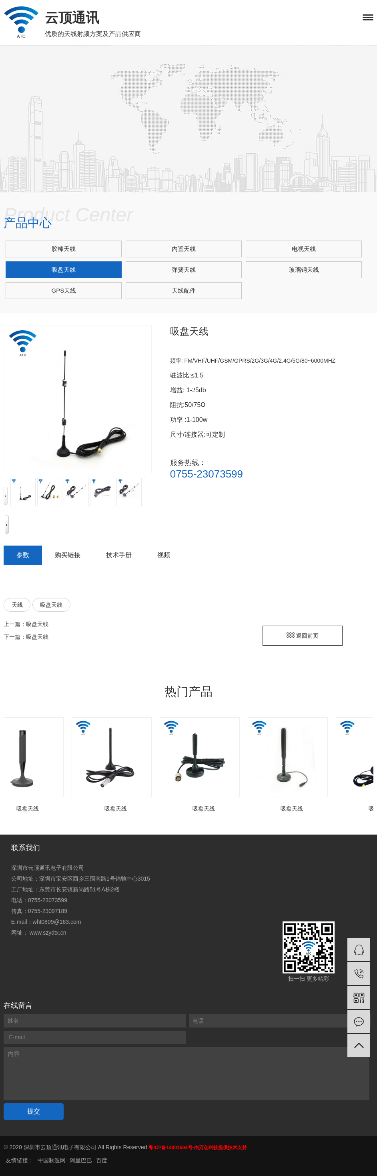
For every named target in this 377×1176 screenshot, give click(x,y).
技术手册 (119, 555)
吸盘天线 (64, 269)
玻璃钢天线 (304, 269)
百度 (101, 1160)
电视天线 (304, 248)
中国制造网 (52, 1160)
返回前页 (303, 635)
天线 (17, 605)
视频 (163, 555)
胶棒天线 (64, 248)
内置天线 (184, 248)
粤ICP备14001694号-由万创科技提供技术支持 (197, 1147)
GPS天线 (64, 290)
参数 (22, 555)
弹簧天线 (184, 269)
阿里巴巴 (81, 1160)
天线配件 (184, 290)
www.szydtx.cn (48, 932)
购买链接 (67, 555)
